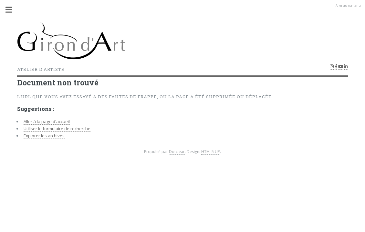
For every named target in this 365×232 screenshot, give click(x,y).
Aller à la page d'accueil (47, 121)
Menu (12, 9)
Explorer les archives (44, 136)
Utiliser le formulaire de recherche (57, 128)
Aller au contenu (348, 5)
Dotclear (177, 151)
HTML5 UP (210, 151)
